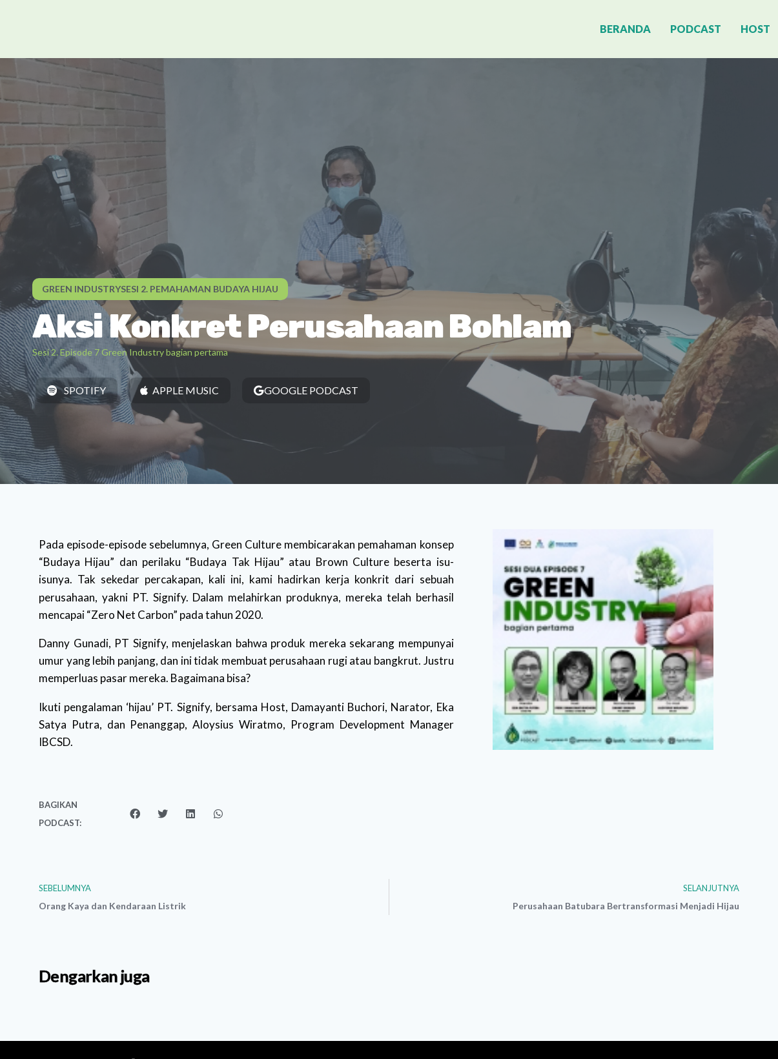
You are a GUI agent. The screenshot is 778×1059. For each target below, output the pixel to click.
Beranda (625, 29)
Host (755, 29)
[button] (160, 289)
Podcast (695, 29)
